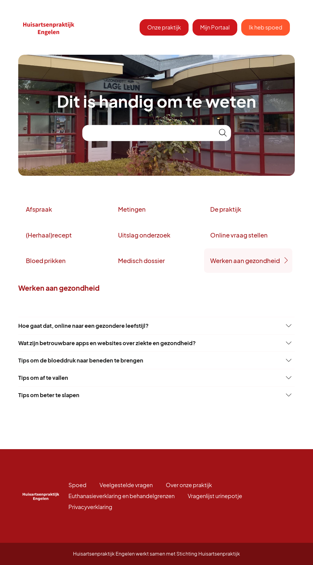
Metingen (132, 209)
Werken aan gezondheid (245, 260)
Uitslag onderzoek (144, 235)
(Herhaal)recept (49, 235)
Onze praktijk (164, 27)
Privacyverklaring (90, 506)
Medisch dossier (141, 260)
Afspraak (39, 209)
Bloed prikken (46, 260)
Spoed (77, 484)
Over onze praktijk (189, 484)
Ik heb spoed (265, 27)
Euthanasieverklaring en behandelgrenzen (121, 495)
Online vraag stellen (239, 235)
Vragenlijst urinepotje (215, 495)
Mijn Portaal (215, 27)
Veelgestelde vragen (126, 484)
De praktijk (225, 209)
